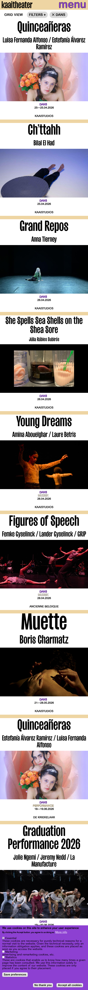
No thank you (43, 985)
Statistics (11, 957)
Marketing (11, 952)
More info (61, 932)
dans (60, 15)
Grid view (13, 15)
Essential (11, 938)
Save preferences (15, 974)
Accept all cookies (70, 985)
